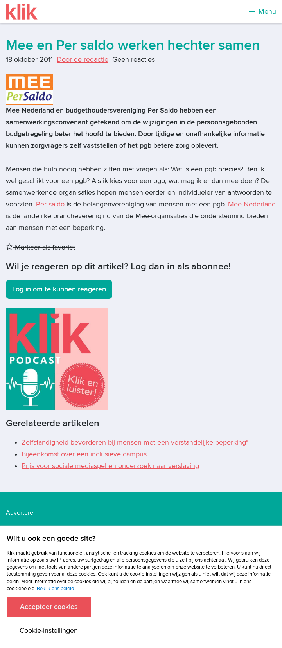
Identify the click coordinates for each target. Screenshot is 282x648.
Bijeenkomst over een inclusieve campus (84, 454)
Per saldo (50, 204)
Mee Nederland (252, 204)
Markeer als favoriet (40, 247)
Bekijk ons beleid (55, 588)
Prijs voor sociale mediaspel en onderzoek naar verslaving (110, 466)
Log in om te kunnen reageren (59, 289)
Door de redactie (82, 60)
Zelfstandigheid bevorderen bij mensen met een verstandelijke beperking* (135, 442)
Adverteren (21, 513)
